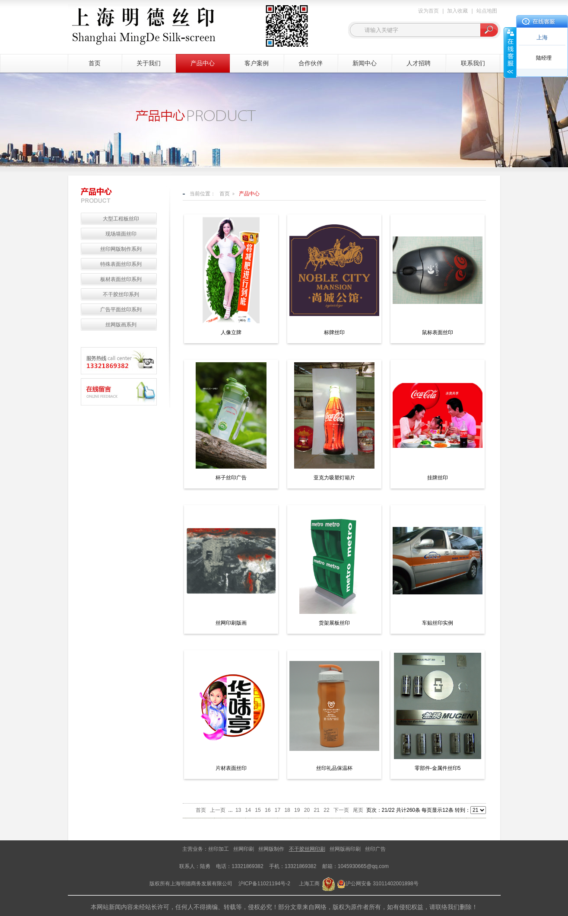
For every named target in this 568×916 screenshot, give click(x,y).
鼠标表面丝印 (437, 332)
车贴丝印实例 (437, 623)
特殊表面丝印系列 (121, 264)
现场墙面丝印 (120, 234)
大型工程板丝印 (121, 219)
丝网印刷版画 (231, 623)
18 (287, 810)
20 (307, 810)
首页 (95, 63)
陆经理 (544, 58)
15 (257, 810)
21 (317, 810)
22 (326, 810)
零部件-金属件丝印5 (438, 768)
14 (248, 810)
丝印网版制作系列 (121, 249)
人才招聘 (418, 63)
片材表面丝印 (231, 768)
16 (267, 810)
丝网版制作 (271, 849)
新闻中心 (364, 63)
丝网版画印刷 (345, 849)
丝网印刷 (243, 849)
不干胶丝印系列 (121, 294)
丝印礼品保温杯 (334, 768)
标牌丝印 (334, 332)
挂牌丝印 (437, 478)
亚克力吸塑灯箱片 (334, 478)
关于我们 (148, 63)
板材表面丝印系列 (121, 279)
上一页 (217, 810)
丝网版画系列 (120, 325)
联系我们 (473, 63)
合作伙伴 (310, 63)
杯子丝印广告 (231, 478)
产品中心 (202, 63)
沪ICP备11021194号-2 (264, 884)
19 (297, 810)
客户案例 (256, 63)
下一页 (341, 810)
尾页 (358, 810)
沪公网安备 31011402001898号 (382, 884)
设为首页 (428, 11)
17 (277, 810)
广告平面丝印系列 (121, 309)
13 (238, 810)
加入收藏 (457, 11)
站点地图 (486, 11)
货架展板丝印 (334, 623)
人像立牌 (231, 332)
